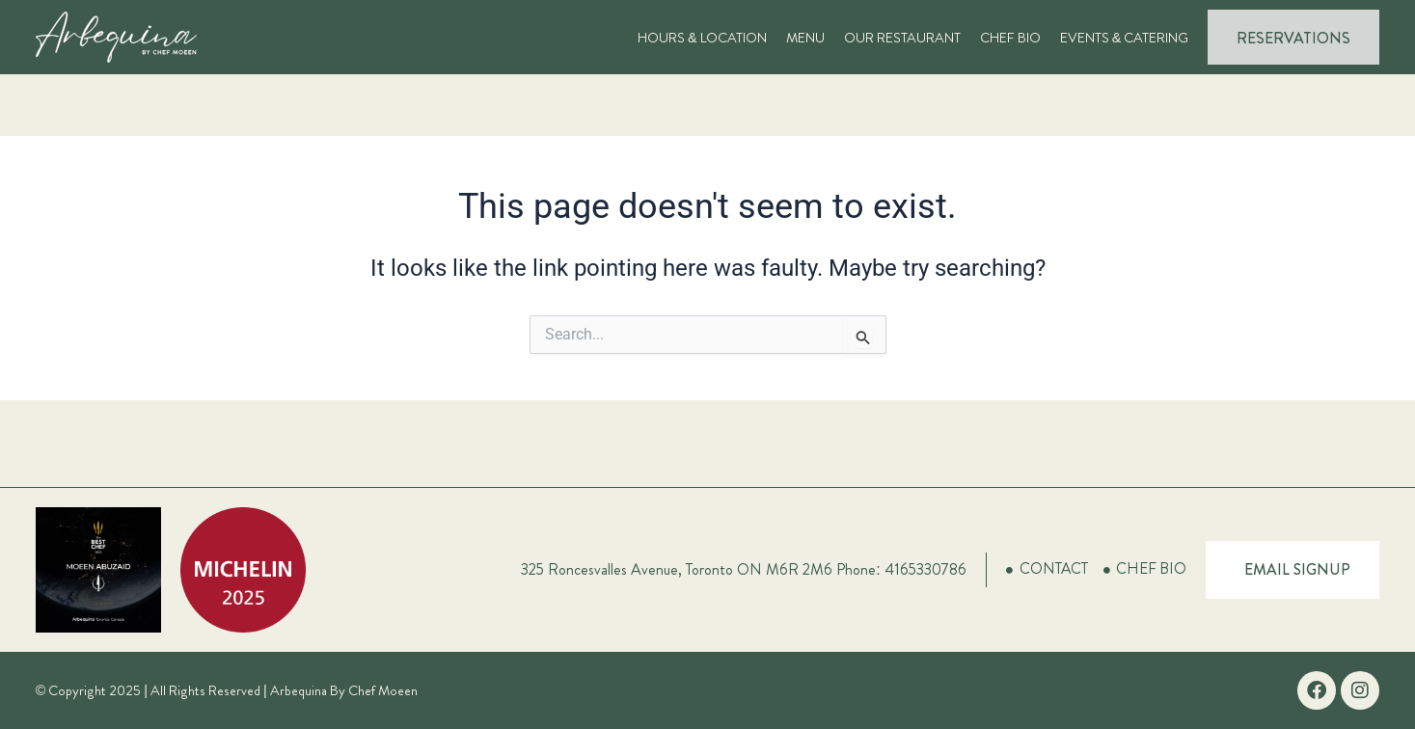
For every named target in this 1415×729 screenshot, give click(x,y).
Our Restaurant (902, 37)
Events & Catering (1124, 37)
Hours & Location (702, 37)
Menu (805, 37)
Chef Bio (1010, 37)
